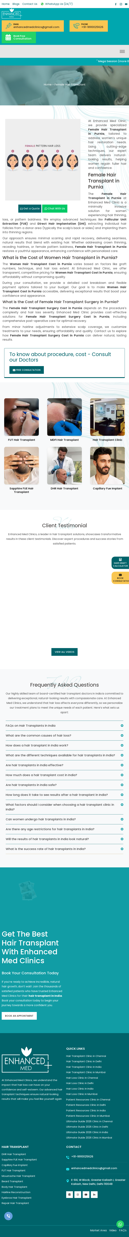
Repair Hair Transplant (15, 1203)
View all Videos (64, 652)
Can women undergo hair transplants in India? (41, 819)
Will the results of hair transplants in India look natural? (47, 839)
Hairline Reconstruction (16, 1192)
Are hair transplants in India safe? (31, 785)
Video (113, 1230)
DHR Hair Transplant (64, 488)
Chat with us (55, 208)
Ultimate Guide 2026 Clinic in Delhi (87, 1126)
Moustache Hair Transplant (18, 1176)
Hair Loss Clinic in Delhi (79, 1083)
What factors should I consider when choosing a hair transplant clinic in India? (60, 807)
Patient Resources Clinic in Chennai (88, 1099)
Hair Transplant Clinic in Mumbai (85, 1072)
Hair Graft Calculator (120, 562)
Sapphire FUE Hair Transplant (22, 490)
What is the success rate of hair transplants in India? (46, 849)
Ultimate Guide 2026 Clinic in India (87, 1132)
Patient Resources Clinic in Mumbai (88, 1116)
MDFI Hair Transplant (64, 440)
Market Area (98, 1230)
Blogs (15, 4)
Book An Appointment (19, 1016)
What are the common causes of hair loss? (38, 735)
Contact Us (29, 4)
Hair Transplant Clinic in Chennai (86, 1056)
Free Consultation (26, 370)
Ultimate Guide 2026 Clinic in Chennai (89, 1121)
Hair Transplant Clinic (107, 440)
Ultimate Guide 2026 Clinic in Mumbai (89, 1137)
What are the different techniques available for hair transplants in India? (60, 755)
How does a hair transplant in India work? (37, 745)
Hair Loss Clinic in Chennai (82, 1078)
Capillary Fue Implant (107, 488)
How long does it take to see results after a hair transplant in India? (57, 795)
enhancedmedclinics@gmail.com (36, 27)
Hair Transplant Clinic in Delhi (83, 1061)
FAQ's (122, 1230)
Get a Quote (30, 208)
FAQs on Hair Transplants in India (30, 725)
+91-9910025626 (92, 27)
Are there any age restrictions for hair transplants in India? (50, 829)
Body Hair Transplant (14, 1187)
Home (6, 4)
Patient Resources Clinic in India (86, 1110)
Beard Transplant (12, 1181)
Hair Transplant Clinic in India (83, 1067)
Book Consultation (121, 578)
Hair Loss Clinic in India (79, 1088)
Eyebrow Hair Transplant (17, 1197)
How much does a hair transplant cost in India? (41, 775)
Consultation (22, 37)
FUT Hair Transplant (21, 440)
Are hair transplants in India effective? (34, 765)
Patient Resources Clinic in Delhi (86, 1105)
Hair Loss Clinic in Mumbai (81, 1094)
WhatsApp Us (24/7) (56, 4)
